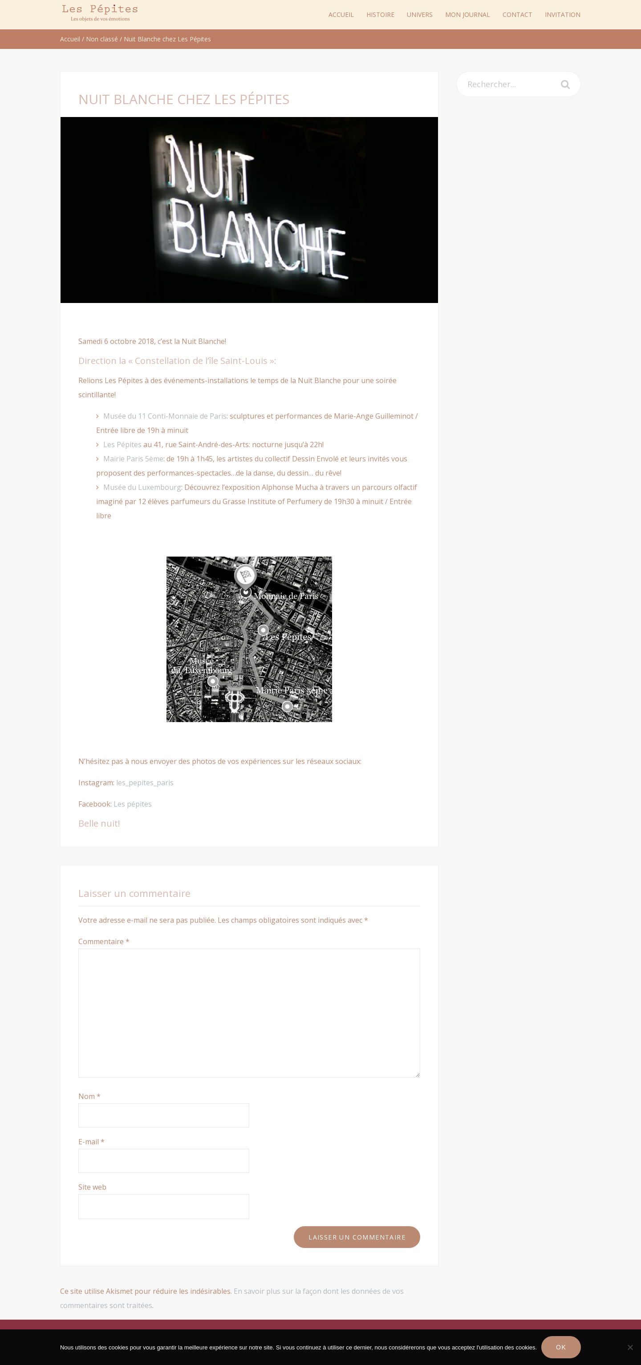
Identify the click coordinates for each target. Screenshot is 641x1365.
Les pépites (133, 804)
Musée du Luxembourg (142, 487)
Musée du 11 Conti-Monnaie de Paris (165, 416)
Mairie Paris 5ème (133, 459)
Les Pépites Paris (100, 13)
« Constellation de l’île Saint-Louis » (201, 361)
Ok (561, 1347)
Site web (92, 1187)
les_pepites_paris (145, 783)
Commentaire (104, 941)
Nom (89, 1096)
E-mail (91, 1142)
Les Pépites (122, 444)
